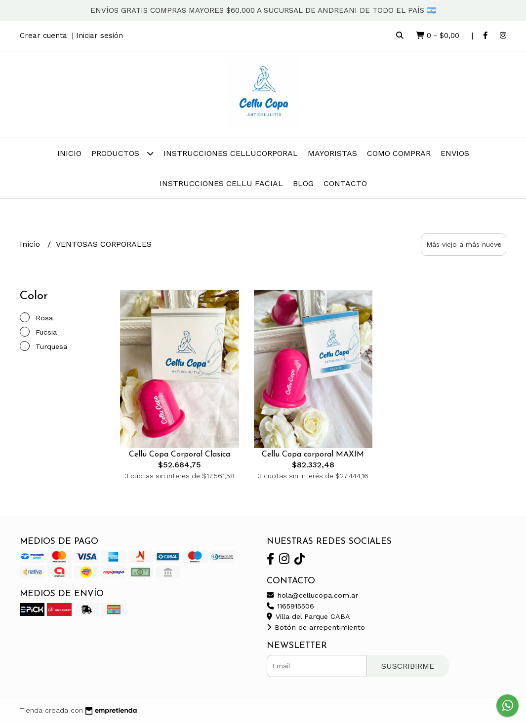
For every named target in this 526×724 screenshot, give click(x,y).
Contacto (345, 183)
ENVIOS (455, 153)
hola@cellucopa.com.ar (312, 595)
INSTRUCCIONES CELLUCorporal (230, 153)
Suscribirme (407, 666)
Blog (303, 183)
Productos (122, 153)
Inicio (69, 153)
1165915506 (290, 606)
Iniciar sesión (99, 35)
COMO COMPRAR (399, 153)
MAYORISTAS (332, 153)
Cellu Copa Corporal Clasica (179, 454)
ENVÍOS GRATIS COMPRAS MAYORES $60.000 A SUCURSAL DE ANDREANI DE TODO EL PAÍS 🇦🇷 (263, 10)
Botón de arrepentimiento (316, 627)
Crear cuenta (43, 35)
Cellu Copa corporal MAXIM (313, 454)
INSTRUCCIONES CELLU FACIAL (221, 183)
